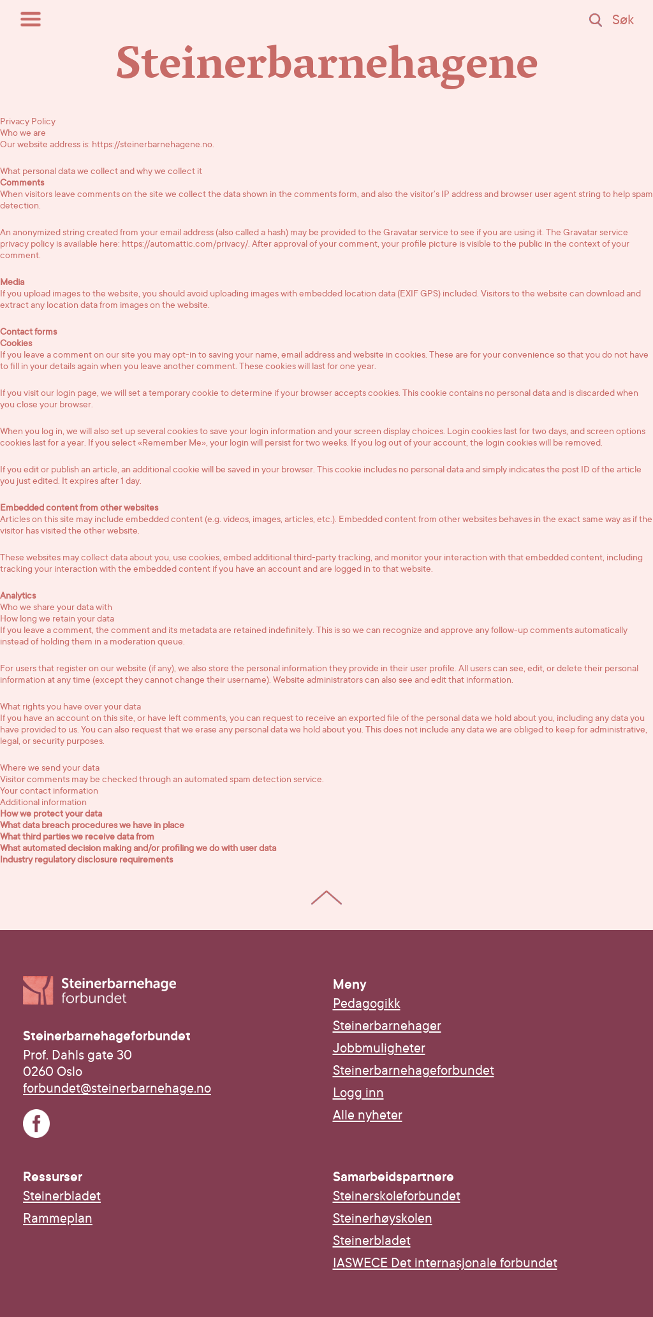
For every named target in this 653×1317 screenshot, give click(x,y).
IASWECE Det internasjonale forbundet (445, 1263)
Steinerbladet (62, 1196)
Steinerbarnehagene (326, 69)
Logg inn (358, 1092)
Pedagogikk (366, 1003)
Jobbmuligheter (379, 1048)
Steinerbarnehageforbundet (413, 1070)
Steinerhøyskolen (382, 1218)
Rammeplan (57, 1218)
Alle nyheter (367, 1115)
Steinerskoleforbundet (396, 1196)
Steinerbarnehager (387, 1025)
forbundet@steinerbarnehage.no (117, 1088)
